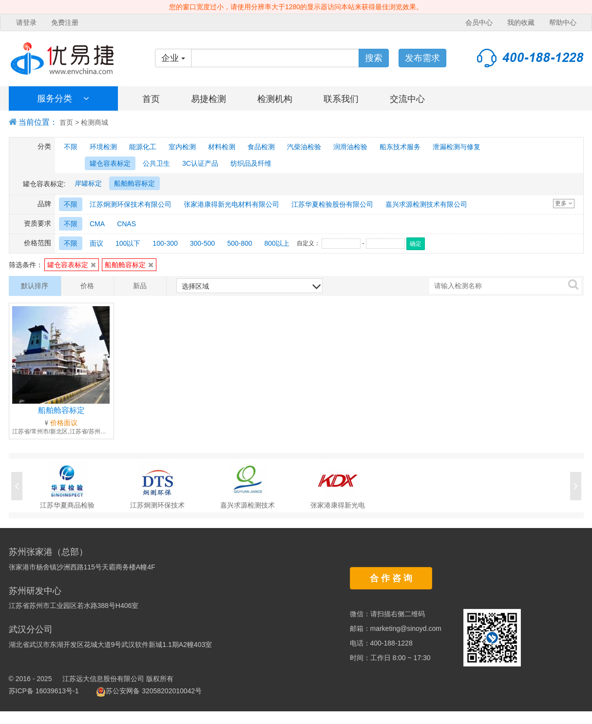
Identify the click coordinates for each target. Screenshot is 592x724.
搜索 (373, 58)
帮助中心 (562, 22)
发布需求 (422, 58)
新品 (140, 286)
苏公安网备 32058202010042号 (149, 691)
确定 (415, 243)
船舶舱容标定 (129, 265)
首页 (151, 99)
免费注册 (64, 22)
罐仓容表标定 (71, 265)
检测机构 (274, 99)
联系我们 (341, 99)
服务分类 (63, 98)
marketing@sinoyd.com (406, 628)
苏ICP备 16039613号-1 (44, 691)
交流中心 (407, 99)
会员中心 (479, 22)
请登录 (26, 22)
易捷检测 (208, 99)
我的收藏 (521, 22)
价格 (87, 286)
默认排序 (34, 286)
